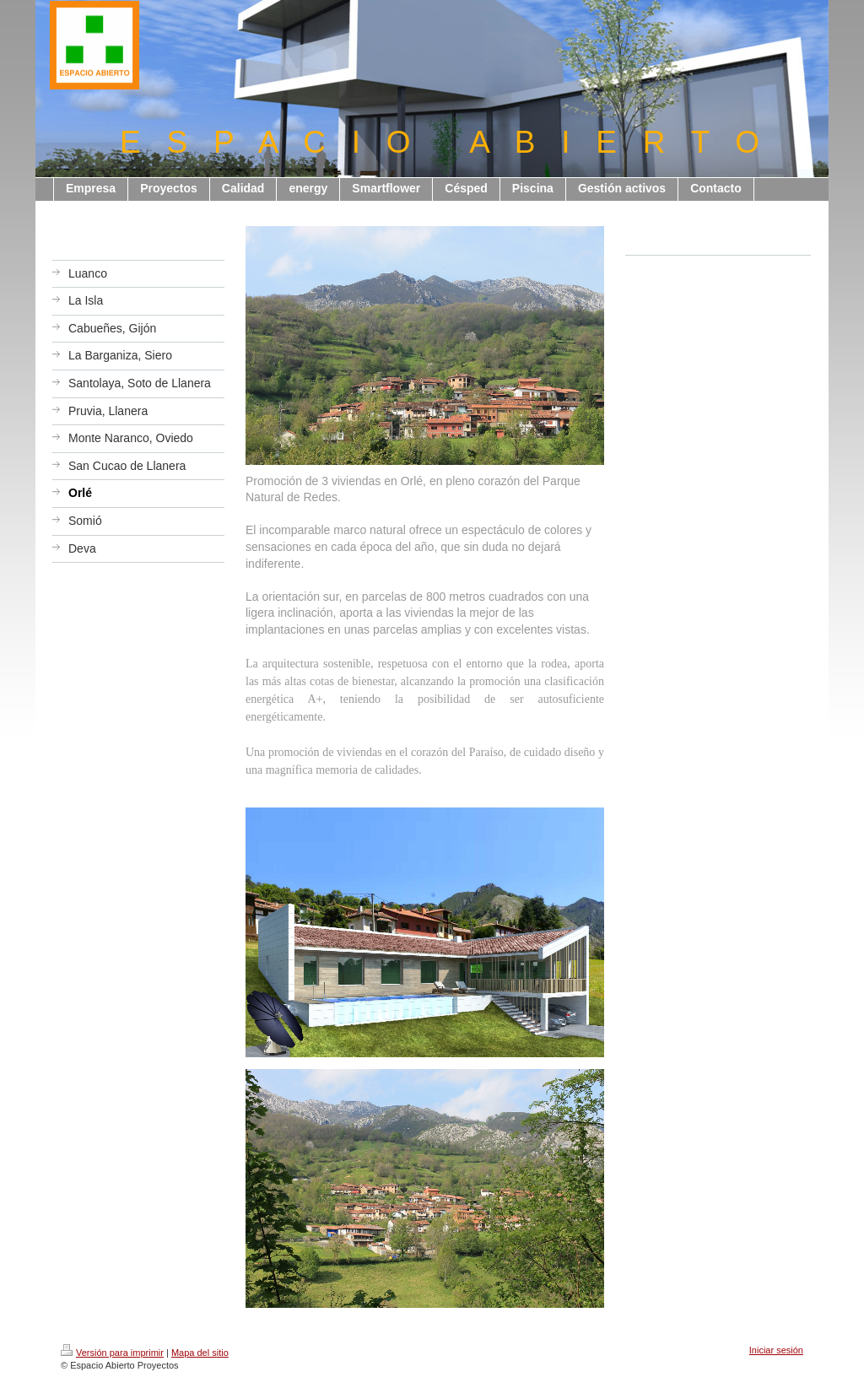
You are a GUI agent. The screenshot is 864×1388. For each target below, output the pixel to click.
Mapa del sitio (200, 1352)
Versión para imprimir (112, 1352)
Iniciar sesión (776, 1350)
